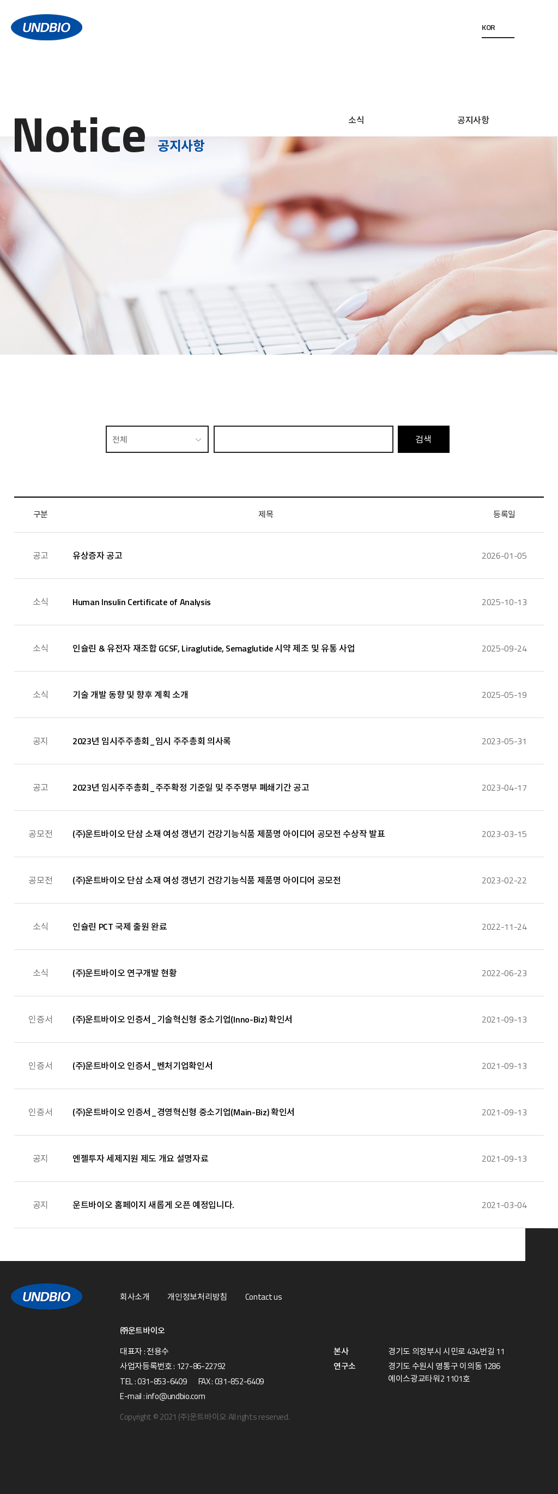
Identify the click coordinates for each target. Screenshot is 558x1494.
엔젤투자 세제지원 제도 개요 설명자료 (140, 1158)
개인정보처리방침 (197, 1297)
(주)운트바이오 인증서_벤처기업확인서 (142, 1065)
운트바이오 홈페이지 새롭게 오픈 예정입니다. (153, 1204)
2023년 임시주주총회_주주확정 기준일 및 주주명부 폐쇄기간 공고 (190, 787)
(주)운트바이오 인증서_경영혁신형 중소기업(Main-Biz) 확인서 (183, 1112)
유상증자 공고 (97, 555)
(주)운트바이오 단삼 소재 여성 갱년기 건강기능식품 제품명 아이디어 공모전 (206, 880)
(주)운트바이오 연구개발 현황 (124, 972)
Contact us (263, 1297)
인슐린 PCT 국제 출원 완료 (119, 926)
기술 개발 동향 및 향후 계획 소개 (130, 694)
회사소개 (135, 1297)
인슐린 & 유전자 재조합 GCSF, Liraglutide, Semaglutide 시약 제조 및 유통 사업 (213, 648)
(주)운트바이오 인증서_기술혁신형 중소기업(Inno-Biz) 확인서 (182, 1019)
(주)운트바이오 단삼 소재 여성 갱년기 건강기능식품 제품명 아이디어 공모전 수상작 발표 (228, 833)
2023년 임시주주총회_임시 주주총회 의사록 (151, 741)
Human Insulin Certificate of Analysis (141, 601)
